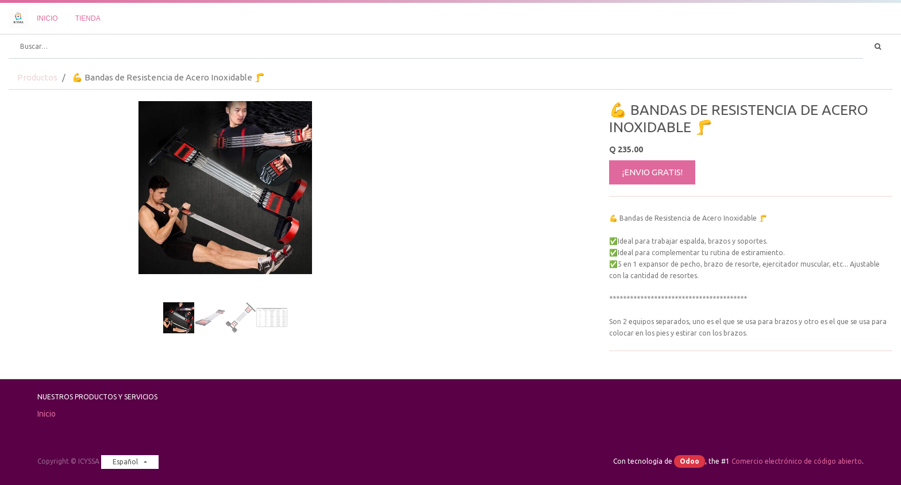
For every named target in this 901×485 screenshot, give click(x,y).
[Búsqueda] (877, 46)
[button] (41, 216)
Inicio (46, 413)
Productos (37, 77)
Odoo (689, 461)
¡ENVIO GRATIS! (652, 172)
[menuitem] (47, 18)
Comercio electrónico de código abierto (796, 461)
